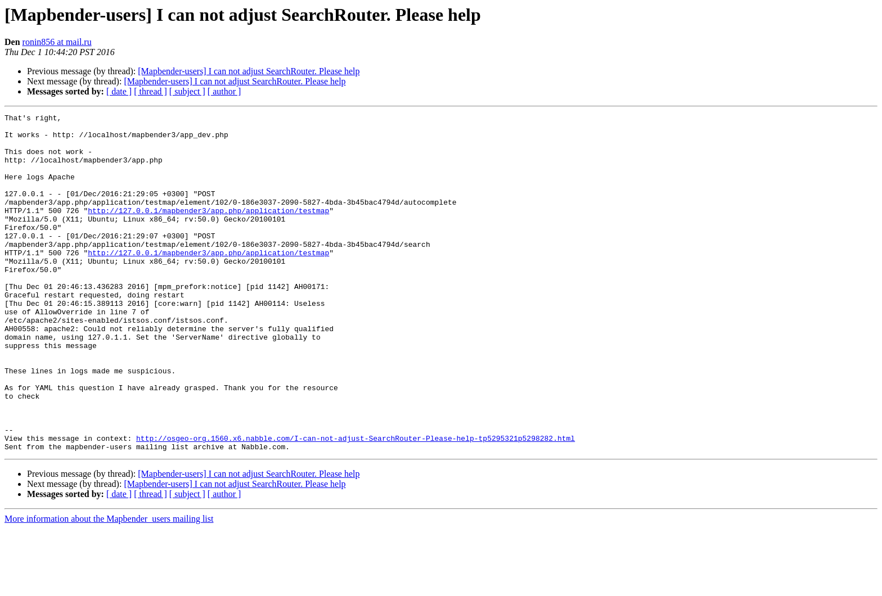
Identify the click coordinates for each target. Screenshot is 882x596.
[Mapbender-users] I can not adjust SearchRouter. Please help (248, 71)
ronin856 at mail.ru (57, 42)
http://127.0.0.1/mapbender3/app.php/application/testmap (208, 230)
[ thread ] (150, 91)
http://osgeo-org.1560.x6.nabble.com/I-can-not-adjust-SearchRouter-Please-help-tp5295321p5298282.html (355, 504)
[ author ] (224, 91)
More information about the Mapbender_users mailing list (108, 586)
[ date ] (119, 91)
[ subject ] (187, 91)
